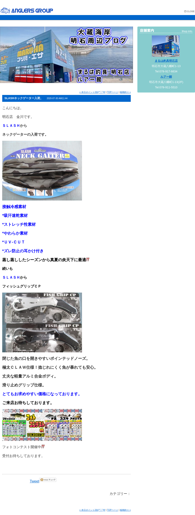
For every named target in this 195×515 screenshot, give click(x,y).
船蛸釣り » (125, 92)
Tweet (34, 481)
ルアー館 (166, 76)
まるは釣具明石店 (166, 60)
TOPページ (112, 92)
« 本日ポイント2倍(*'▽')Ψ (92, 92)
